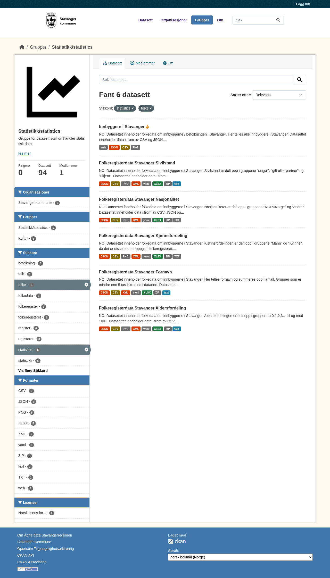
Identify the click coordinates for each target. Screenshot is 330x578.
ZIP (168, 183)
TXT (176, 220)
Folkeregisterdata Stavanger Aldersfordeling (142, 308)
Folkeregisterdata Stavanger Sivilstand (137, 163)
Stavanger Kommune (34, 542)
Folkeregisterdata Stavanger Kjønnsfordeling (143, 235)
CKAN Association (32, 562)
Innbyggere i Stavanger (122, 126)
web (103, 147)
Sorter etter (240, 95)
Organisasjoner (174, 20)
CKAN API (25, 555)
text (176, 183)
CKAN (177, 541)
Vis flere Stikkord (33, 370)
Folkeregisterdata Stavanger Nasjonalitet (139, 199)
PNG (135, 147)
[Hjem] (21, 47)
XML (136, 183)
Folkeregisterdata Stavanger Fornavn (135, 272)
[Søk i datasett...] (258, 20)
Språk (173, 551)
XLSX (157, 183)
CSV (125, 147)
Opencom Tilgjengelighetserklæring (45, 549)
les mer (24, 153)
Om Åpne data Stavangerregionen (44, 535)
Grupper (202, 20)
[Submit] (278, 20)
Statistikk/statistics (72, 47)
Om (220, 20)
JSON (114, 147)
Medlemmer (142, 63)
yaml (146, 183)
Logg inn (303, 4)
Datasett (145, 20)
